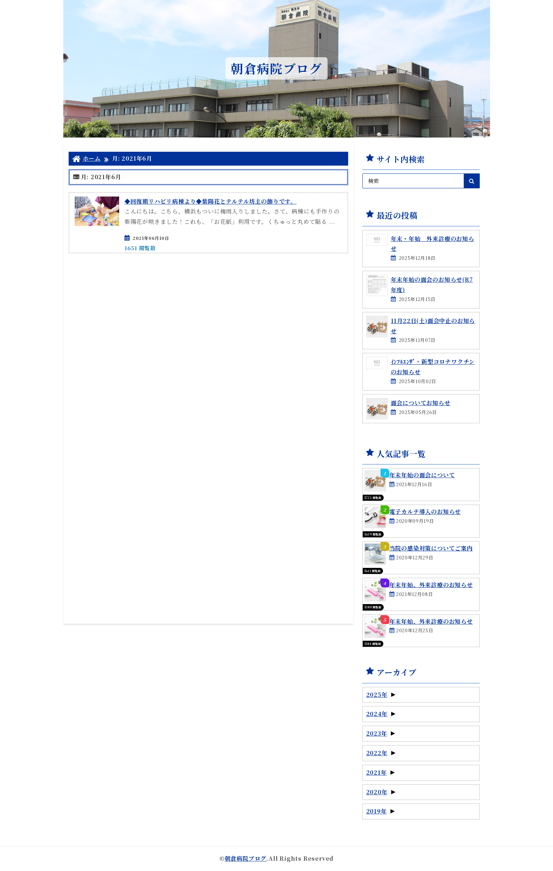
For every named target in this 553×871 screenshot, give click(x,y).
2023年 (380, 733)
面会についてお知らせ (421, 403)
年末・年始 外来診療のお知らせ (432, 244)
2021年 (380, 772)
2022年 (380, 753)
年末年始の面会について (422, 475)
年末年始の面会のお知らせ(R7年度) (432, 284)
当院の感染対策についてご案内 (431, 548)
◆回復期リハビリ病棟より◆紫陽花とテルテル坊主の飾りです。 (210, 201)
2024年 (380, 714)
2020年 (380, 792)
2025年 (380, 694)
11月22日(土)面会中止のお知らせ (433, 326)
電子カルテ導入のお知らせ (425, 511)
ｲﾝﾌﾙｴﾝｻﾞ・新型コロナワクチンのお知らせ (433, 366)
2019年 (380, 811)
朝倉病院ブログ (246, 858)
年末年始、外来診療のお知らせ (431, 585)
